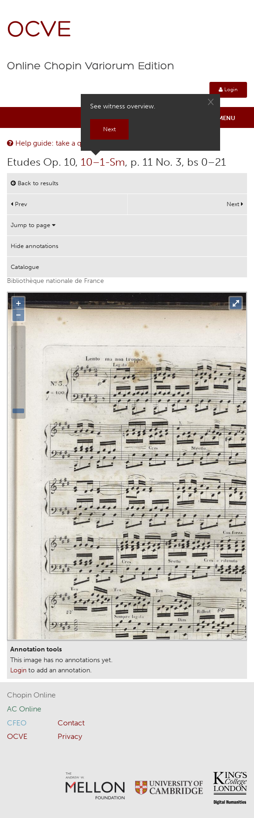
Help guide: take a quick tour (59, 143)
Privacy (70, 736)
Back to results (35, 183)
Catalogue (25, 266)
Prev (19, 204)
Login (228, 90)
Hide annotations (35, 245)
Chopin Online (31, 695)
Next (235, 204)
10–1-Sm (103, 161)
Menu (226, 117)
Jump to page (33, 224)
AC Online (24, 708)
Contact (71, 722)
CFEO (16, 722)
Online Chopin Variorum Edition (90, 66)
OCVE (39, 30)
